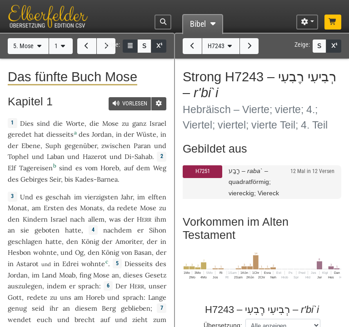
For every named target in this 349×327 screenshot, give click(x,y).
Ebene (30, 145)
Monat (17, 207)
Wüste (146, 134)
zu (125, 123)
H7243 (221, 46)
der (152, 241)
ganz (139, 123)
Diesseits (139, 263)
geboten (47, 230)
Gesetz (155, 275)
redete (127, 207)
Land (49, 275)
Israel (158, 123)
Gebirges (34, 179)
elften (157, 197)
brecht (85, 319)
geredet (20, 134)
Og (79, 252)
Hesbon (19, 252)
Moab (67, 275)
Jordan (102, 134)
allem (96, 219)
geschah (58, 197)
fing (85, 275)
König (90, 241)
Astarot (27, 263)
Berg (109, 308)
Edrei (70, 263)
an (11, 230)
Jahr (127, 197)
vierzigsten (101, 197)
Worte (75, 123)
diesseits (60, 134)
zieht (140, 319)
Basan (143, 252)
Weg (159, 168)
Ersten (54, 207)
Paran (142, 145)
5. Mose (28, 46)
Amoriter (128, 241)
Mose (110, 123)
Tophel (18, 156)
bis (69, 179)
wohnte (45, 252)
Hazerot (95, 156)
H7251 (202, 171)
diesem (86, 308)
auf (105, 319)
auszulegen (25, 286)
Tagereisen (36, 168)
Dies (27, 123)
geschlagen (25, 241)
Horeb (109, 168)
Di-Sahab (138, 156)
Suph (53, 145)
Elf (12, 168)
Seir (55, 179)
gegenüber (81, 145)
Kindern (35, 219)
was (115, 219)
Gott (15, 297)
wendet (19, 319)
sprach (88, 286)
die (94, 123)
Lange (157, 297)
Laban (56, 156)
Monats (91, 207)
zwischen (115, 145)
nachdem (117, 230)
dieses (133, 275)
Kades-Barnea (96, 179)
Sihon (157, 230)
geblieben (135, 308)
